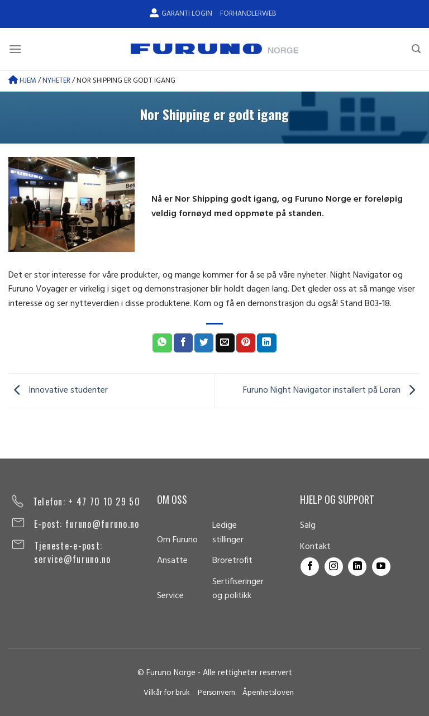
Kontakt (315, 547)
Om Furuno (177, 540)
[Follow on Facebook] (310, 566)
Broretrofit (232, 560)
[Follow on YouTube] (381, 566)
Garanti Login (181, 14)
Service (170, 596)
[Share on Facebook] (183, 342)
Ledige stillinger (228, 532)
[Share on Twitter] (203, 342)
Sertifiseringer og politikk (238, 589)
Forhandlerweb (248, 14)
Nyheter (56, 81)
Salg (308, 525)
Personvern (216, 692)
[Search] (416, 49)
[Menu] (15, 49)
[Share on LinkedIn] (266, 342)
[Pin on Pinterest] (245, 342)
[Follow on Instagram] (334, 566)
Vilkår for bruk (167, 692)
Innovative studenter (58, 391)
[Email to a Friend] (225, 342)
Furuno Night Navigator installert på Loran (332, 391)
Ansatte (172, 560)
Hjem (22, 81)
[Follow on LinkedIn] (357, 566)
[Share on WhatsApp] (161, 342)
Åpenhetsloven (268, 692)
